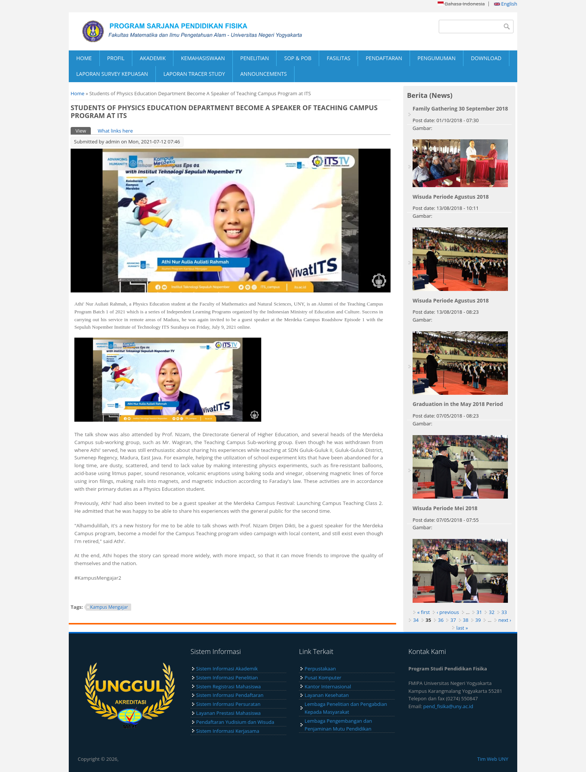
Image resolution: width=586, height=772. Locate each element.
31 (479, 612)
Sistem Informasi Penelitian (227, 677)
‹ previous (448, 612)
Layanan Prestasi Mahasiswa (228, 713)
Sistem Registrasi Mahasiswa (228, 686)
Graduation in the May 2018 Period (458, 403)
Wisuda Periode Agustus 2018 (451, 196)
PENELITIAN (254, 58)
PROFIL (115, 58)
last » (462, 627)
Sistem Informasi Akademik (227, 668)
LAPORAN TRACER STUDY (194, 73)
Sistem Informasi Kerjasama (227, 731)
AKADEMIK (153, 58)
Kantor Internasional (328, 686)
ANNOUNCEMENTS (263, 73)
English (505, 3)
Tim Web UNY (492, 759)
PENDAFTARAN (384, 58)
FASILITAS (338, 58)
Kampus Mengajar (109, 607)
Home (77, 93)
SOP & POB (297, 58)
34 (416, 620)
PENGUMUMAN (436, 58)
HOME (84, 58)
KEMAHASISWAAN (203, 58)
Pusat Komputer (323, 677)
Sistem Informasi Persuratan (228, 704)
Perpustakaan (320, 668)
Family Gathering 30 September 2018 (460, 108)
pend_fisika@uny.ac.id (448, 706)
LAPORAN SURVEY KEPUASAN (112, 73)
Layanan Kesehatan (327, 695)
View (83, 130)
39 (478, 620)
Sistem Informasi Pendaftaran (229, 695)
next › (505, 620)
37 (453, 620)
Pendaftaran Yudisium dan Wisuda (235, 722)
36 (441, 620)
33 (504, 612)
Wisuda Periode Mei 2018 (445, 508)
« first (423, 612)
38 (466, 620)
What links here (115, 130)
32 (491, 612)
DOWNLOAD (486, 58)
